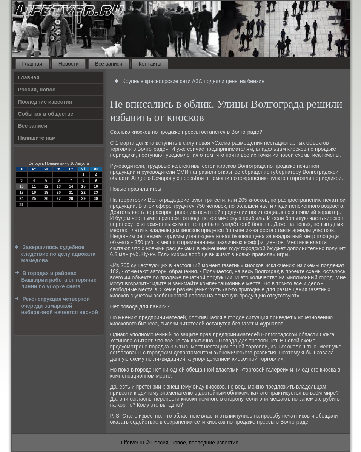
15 (83, 186)
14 (71, 186)
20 (59, 192)
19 (46, 192)
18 (34, 192)
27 (59, 199)
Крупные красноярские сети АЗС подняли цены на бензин (193, 81)
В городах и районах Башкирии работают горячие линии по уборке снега (59, 279)
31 (21, 205)
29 (83, 199)
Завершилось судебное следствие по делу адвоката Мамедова (58, 253)
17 (21, 192)
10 (21, 186)
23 (96, 192)
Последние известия (45, 102)
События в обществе (46, 114)
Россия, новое (36, 90)
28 (71, 199)
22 (83, 192)
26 (46, 199)
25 (34, 199)
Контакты (149, 64)
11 (34, 186)
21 (71, 192)
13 (59, 186)
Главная (32, 64)
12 (46, 186)
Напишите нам (37, 138)
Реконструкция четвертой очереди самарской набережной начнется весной (59, 305)
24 (21, 199)
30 (96, 199)
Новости (68, 64)
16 (96, 186)
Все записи (108, 64)
